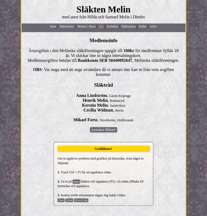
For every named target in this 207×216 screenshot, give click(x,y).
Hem (53, 26)
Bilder (142, 26)
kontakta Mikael (103, 130)
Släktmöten (128, 26)
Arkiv (153, 26)
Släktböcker (66, 26)
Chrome (69, 200)
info (101, 26)
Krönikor (112, 26)
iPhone (61, 200)
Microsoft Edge (81, 200)
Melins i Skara (86, 26)
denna (76, 181)
